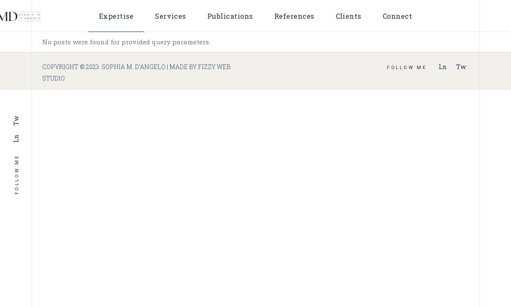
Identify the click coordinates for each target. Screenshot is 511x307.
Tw (16, 121)
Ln (16, 138)
